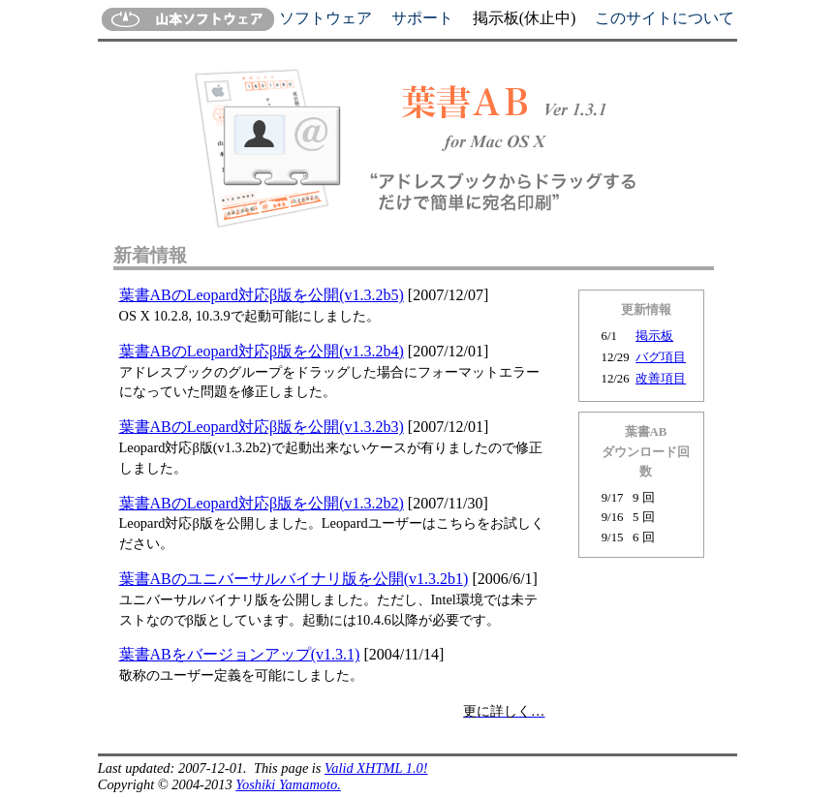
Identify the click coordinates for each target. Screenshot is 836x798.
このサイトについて (664, 18)
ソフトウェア (325, 18)
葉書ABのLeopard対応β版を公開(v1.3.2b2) (261, 503)
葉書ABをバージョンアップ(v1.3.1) (239, 654)
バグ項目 (660, 357)
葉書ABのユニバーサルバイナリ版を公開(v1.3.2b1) (294, 578)
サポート (422, 18)
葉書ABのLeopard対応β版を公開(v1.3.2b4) (261, 351)
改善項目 (660, 378)
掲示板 (654, 336)
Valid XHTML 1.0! (376, 768)
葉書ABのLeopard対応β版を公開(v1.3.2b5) (261, 295)
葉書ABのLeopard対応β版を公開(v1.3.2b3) (261, 426)
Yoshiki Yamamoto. (288, 784)
